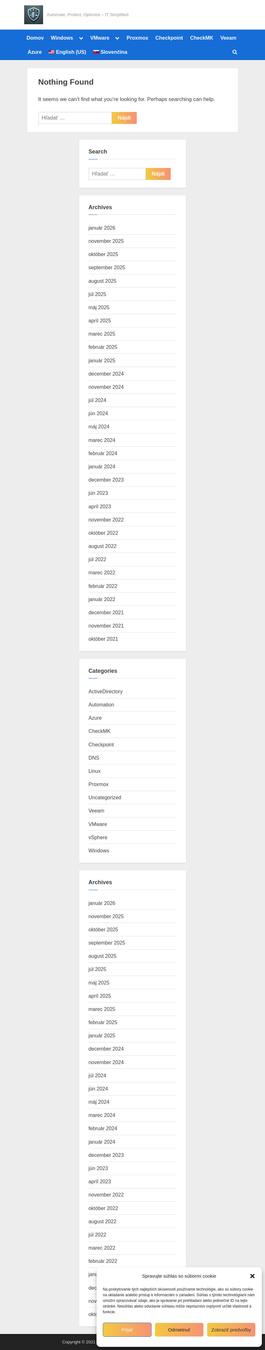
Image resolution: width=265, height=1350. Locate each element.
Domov (35, 38)
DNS (94, 758)
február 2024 (103, 453)
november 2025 (106, 241)
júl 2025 (98, 294)
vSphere (98, 837)
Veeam (228, 38)
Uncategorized (105, 797)
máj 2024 (99, 426)
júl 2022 (98, 559)
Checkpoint (169, 38)
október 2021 (103, 639)
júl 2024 (98, 400)
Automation (101, 704)
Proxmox (137, 38)
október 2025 (103, 254)
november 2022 (106, 519)
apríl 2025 (100, 320)
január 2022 (102, 599)
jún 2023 (98, 493)
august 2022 (103, 546)
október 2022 (103, 533)
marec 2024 (102, 440)
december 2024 (106, 374)
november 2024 (106, 387)
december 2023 (106, 480)
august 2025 (103, 281)
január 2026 (102, 228)
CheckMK (201, 38)
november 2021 (106, 625)
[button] (252, 1276)
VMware (99, 38)
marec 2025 (102, 334)
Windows (62, 38)
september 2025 (107, 267)
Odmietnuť (179, 1329)
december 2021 (106, 612)
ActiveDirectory (106, 691)
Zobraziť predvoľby (231, 1329)
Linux (95, 771)
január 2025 (102, 360)
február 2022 (103, 586)
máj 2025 (99, 307)
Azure (35, 52)
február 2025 (103, 347)
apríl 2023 (100, 506)
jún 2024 (98, 413)
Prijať (127, 1329)
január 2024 (102, 466)
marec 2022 (102, 572)
